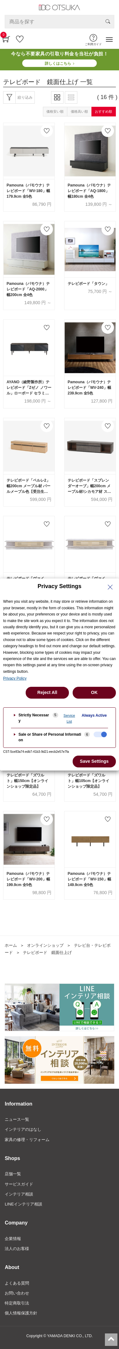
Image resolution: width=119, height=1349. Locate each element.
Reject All (47, 692)
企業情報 (13, 1238)
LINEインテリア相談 (23, 1204)
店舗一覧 (13, 1174)
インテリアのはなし (23, 1129)
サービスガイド (19, 1184)
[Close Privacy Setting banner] (110, 587)
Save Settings (94, 761)
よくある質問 (17, 1283)
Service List (69, 718)
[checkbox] (100, 734)
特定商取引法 (17, 1303)
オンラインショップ (45, 945)
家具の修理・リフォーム (27, 1139)
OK (94, 692)
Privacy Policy (15, 678)
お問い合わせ (17, 1293)
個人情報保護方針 (21, 1313)
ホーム (11, 945)
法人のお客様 (17, 1248)
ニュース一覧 (17, 1119)
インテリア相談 (19, 1194)
